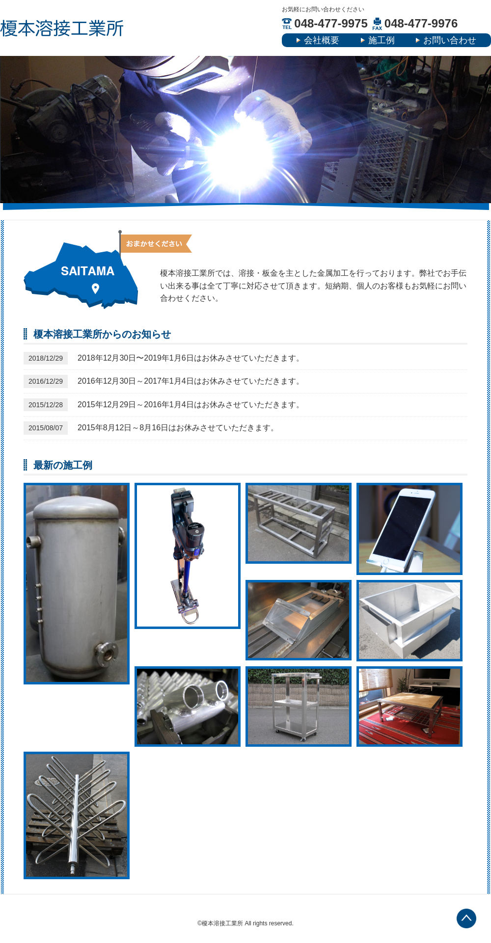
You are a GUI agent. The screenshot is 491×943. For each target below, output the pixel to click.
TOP (466, 918)
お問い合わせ (449, 40)
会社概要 (321, 40)
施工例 (381, 40)
